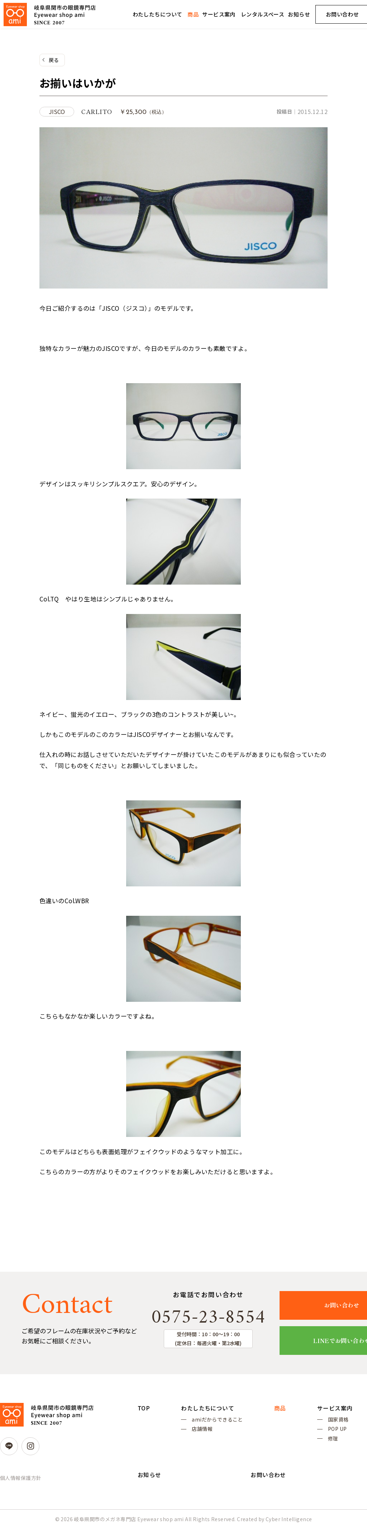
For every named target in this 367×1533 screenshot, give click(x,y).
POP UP (337, 1431)
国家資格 (338, 1420)
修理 (333, 1441)
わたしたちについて (157, 14)
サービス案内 (218, 14)
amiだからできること (217, 1420)
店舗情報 (202, 1431)
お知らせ (299, 14)
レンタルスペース (262, 14)
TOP (144, 1408)
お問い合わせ (268, 1479)
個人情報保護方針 (20, 1478)
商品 (193, 14)
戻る (54, 59)
